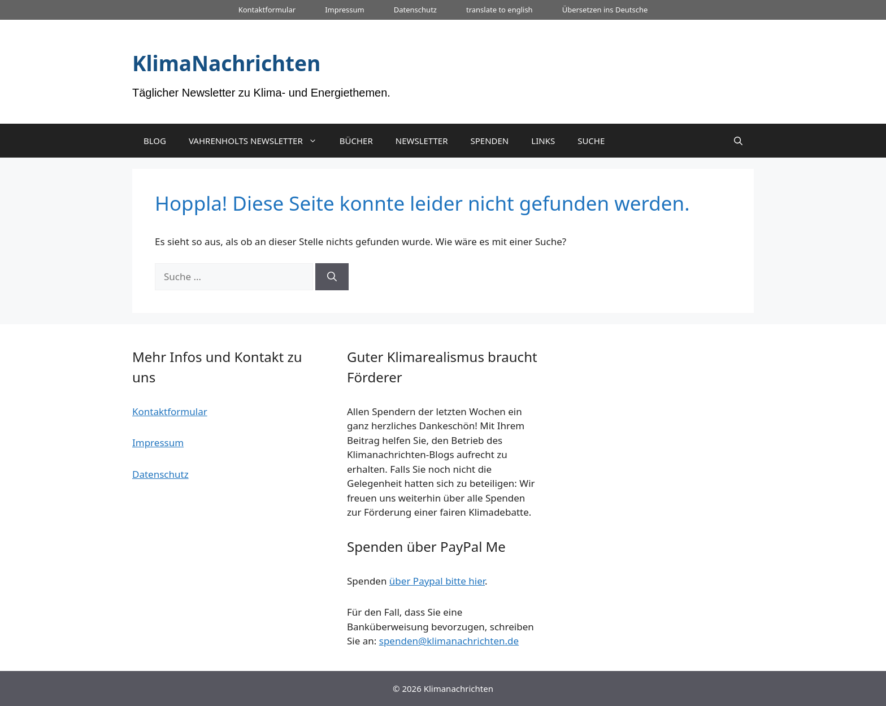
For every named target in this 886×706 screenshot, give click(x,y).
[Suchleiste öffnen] (738, 141)
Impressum (344, 10)
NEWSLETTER (422, 140)
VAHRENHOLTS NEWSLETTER (258, 141)
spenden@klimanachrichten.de (449, 640)
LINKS (543, 140)
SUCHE (591, 140)
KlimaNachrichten (226, 63)
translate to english (499, 10)
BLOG (155, 140)
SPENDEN (490, 140)
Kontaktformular (267, 10)
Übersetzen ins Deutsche (605, 10)
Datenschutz (415, 10)
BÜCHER (356, 140)
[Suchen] (332, 276)
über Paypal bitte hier (437, 580)
